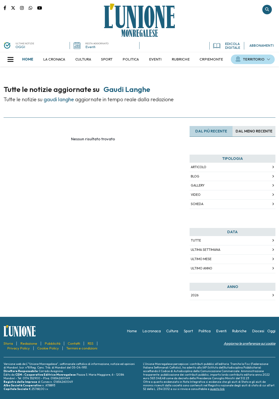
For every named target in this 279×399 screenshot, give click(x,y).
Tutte (196, 240)
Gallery (198, 185)
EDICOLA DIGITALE (226, 46)
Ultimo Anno (201, 268)
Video (196, 194)
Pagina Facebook (7, 7)
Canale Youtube (39, 7)
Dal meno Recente (254, 131)
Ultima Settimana (205, 249)
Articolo (198, 167)
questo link (217, 389)
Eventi (90, 47)
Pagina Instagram (24, 7)
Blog (195, 176)
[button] (10, 59)
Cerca (267, 9)
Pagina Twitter (15, 7)
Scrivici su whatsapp (33, 7)
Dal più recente (211, 131)
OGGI (20, 47)
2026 (195, 295)
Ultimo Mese (201, 259)
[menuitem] (28, 59)
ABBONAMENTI (261, 45)
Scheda (197, 204)
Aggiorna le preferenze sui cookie (249, 343)
